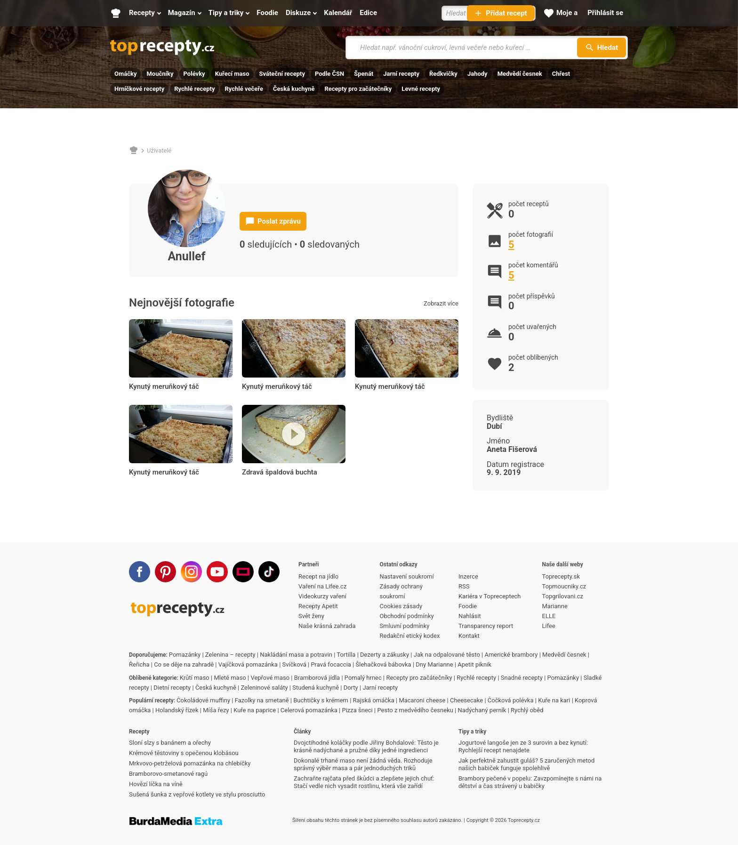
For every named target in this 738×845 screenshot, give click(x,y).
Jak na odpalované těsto (447, 654)
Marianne (555, 606)
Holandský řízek (177, 710)
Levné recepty (420, 88)
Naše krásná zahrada (326, 625)
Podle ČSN (329, 73)
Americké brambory (510, 654)
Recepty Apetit (318, 606)
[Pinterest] (165, 571)
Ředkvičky (443, 73)
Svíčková (294, 664)
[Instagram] (191, 571)
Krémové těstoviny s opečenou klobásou (184, 752)
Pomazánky (185, 654)
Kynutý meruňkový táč (164, 386)
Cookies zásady (401, 606)
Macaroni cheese (422, 700)
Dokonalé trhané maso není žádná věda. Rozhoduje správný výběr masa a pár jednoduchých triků (363, 764)
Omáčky (125, 73)
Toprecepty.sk (561, 576)
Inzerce (468, 576)
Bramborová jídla (317, 677)
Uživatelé (159, 150)
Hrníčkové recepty (139, 88)
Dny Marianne (434, 664)
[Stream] (243, 571)
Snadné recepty (522, 677)
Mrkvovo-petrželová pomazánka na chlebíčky (189, 763)
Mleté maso (230, 677)
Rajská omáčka (373, 700)
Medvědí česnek (519, 73)
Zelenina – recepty (230, 654)
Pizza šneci (357, 710)
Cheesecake (466, 700)
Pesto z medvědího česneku (415, 710)
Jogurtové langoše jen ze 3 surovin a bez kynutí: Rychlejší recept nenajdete (523, 746)
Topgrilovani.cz (562, 596)
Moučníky (159, 73)
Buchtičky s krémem (320, 700)
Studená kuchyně (315, 687)
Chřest (561, 73)
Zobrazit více (441, 303)
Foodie (467, 606)
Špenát (363, 73)
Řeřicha (139, 664)
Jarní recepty (401, 73)
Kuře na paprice (254, 710)
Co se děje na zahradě (184, 664)
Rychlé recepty (194, 88)
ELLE (549, 616)
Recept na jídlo (318, 576)
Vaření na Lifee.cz (322, 586)
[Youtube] (217, 571)
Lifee (548, 625)
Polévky (194, 73)
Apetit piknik (474, 664)
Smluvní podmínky (405, 625)
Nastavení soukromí (407, 576)
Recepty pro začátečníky (358, 88)
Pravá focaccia (331, 664)
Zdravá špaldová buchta (279, 472)
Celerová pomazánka (309, 710)
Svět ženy (311, 616)
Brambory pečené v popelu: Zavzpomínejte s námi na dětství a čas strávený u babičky (530, 782)
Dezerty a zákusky (384, 654)
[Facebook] (139, 571)
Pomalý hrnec (363, 677)
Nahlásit (469, 616)
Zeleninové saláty (264, 687)
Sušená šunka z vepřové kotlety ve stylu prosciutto (197, 794)
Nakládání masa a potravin (296, 654)
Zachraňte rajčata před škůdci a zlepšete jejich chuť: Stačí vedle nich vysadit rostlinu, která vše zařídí (364, 782)
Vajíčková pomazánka (248, 664)
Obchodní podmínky (407, 616)
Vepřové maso (269, 677)
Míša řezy (216, 710)
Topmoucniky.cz (564, 586)
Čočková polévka (511, 700)
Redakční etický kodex (410, 635)
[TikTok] (269, 571)
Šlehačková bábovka (383, 664)
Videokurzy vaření (322, 596)
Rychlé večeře (244, 88)
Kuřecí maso (232, 73)
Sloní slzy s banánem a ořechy (170, 742)
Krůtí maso (194, 677)
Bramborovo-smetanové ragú (168, 773)
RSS (463, 586)
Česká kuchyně (293, 88)
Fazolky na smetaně (262, 700)
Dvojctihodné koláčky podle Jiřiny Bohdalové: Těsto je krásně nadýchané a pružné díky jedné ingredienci (366, 746)
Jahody (477, 73)
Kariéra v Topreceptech (489, 596)
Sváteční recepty (282, 73)
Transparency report (485, 625)
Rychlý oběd (527, 710)
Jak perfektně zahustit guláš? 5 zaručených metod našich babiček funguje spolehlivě (526, 764)
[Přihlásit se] (605, 13)
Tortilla (346, 654)
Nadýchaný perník (482, 710)
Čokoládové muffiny (203, 700)
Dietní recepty (172, 687)
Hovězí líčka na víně (156, 784)
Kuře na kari (554, 700)
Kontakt (469, 635)
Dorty (351, 687)
